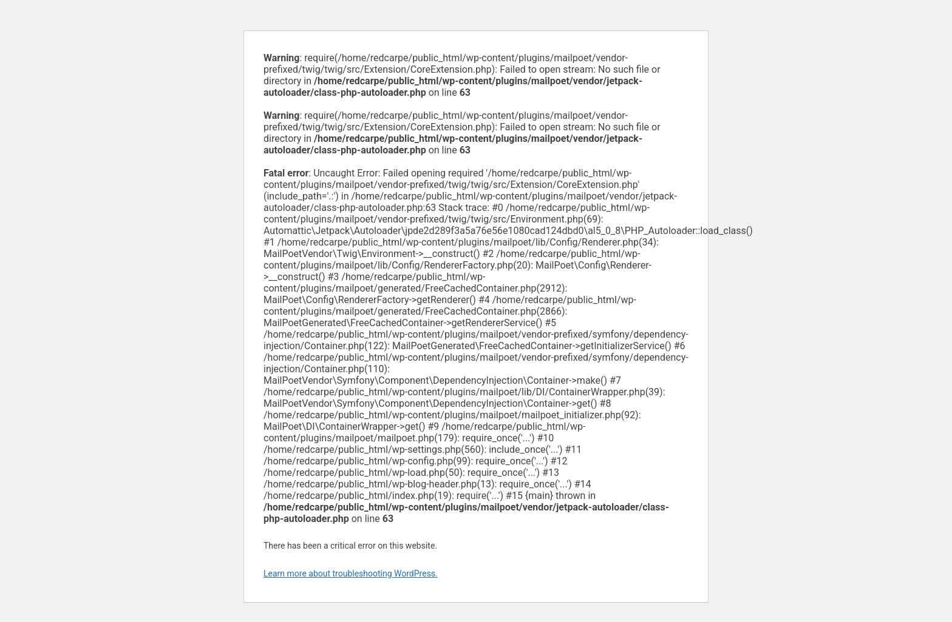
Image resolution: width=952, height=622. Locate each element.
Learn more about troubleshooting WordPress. (351, 573)
